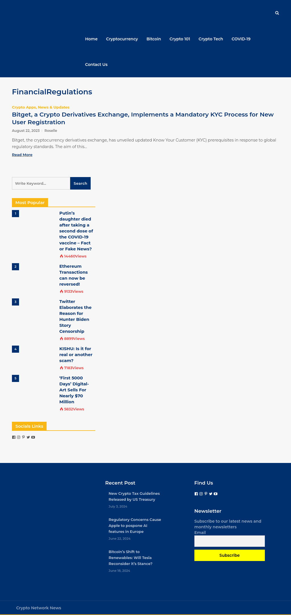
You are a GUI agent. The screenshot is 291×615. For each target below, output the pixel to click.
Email (200, 532)
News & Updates (53, 107)
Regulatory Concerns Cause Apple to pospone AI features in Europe (135, 525)
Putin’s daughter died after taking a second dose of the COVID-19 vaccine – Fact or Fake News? (76, 231)
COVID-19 (241, 38)
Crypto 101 (180, 38)
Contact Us (96, 64)
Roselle (50, 130)
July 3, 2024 (118, 506)
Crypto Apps (24, 107)
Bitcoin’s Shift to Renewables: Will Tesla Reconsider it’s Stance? (130, 557)
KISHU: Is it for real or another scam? (76, 354)
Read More (22, 154)
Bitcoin (153, 38)
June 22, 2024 (119, 539)
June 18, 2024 (119, 571)
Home (91, 38)
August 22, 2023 (26, 130)
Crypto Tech (211, 38)
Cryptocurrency (122, 38)
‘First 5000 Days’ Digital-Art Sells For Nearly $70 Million (74, 389)
